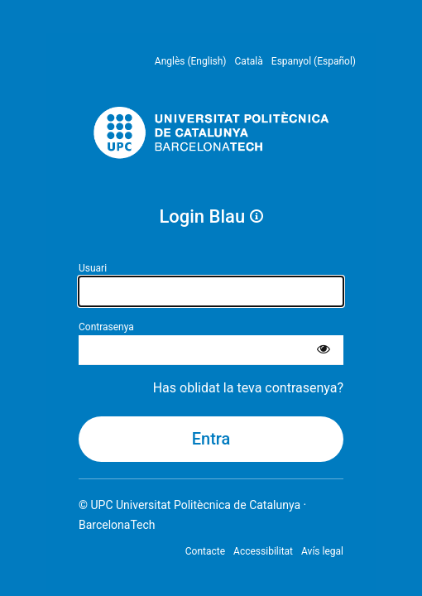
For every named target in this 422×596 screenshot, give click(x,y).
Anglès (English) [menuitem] (191, 61)
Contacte (205, 551)
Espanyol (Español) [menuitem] (313, 61)
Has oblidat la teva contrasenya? (248, 388)
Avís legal (322, 551)
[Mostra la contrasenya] (323, 350)
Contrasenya (106, 327)
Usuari (93, 268)
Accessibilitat (263, 551)
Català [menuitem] (249, 61)
